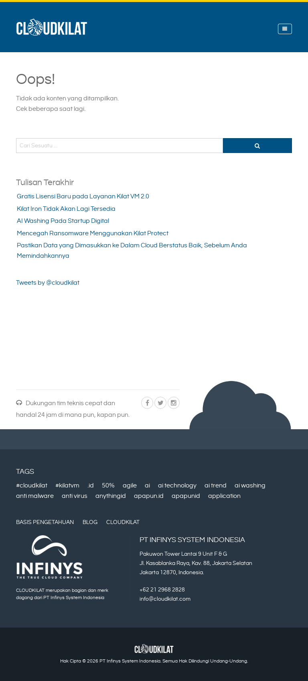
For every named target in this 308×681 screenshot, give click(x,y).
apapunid (186, 496)
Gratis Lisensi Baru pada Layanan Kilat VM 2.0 (83, 196)
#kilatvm (67, 485)
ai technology (177, 485)
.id (90, 485)
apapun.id (149, 496)
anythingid (110, 496)
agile (130, 485)
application (224, 496)
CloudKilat (123, 522)
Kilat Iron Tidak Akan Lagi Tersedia (66, 209)
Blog (90, 522)
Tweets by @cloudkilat (47, 282)
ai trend (216, 485)
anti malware (35, 496)
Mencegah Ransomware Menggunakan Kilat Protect (92, 233)
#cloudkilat (31, 485)
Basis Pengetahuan (45, 522)
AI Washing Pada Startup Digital (63, 221)
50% (108, 485)
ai (147, 485)
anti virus (74, 496)
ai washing (250, 485)
